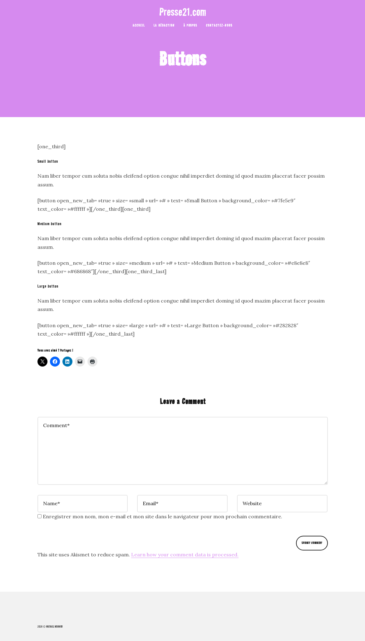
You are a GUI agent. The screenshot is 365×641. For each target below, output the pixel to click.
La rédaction (164, 25)
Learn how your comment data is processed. (185, 554)
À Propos (190, 25)
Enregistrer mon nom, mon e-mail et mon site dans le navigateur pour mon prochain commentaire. (162, 516)
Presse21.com (182, 11)
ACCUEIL (139, 25)
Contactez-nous (219, 25)
